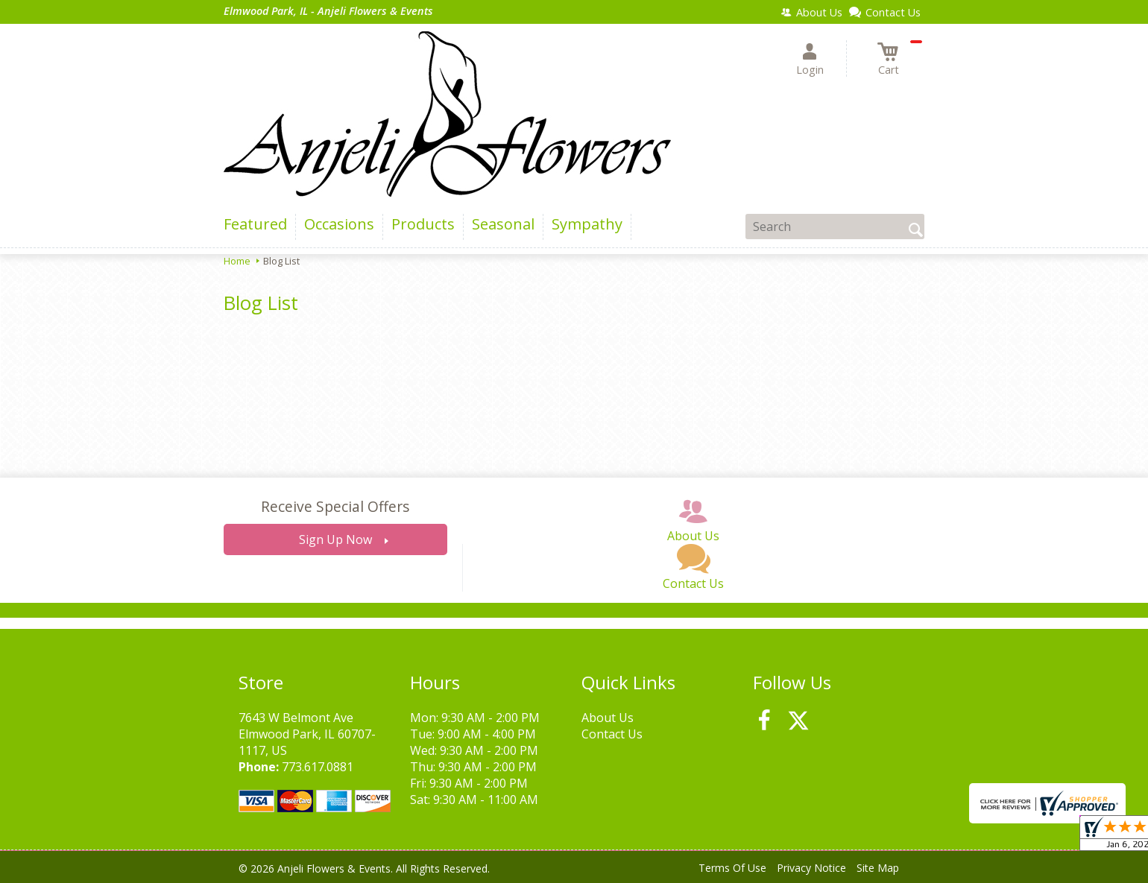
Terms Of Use (732, 868)
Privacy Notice (811, 868)
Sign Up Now (335, 539)
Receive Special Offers (335, 506)
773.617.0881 (317, 767)
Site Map (878, 868)
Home (237, 261)
